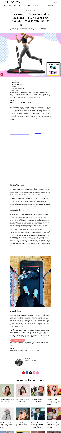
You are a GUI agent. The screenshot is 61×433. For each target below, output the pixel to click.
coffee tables (35, 113)
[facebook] (26, 372)
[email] (37, 372)
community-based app (28, 329)
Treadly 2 (38, 97)
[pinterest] (1, 74)
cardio (30, 92)
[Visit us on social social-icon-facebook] (52, 2)
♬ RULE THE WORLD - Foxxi (16, 134)
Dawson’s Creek (31, 238)
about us (35, 5)
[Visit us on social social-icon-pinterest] (50, 2)
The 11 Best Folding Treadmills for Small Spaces (21, 102)
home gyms (14, 92)
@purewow (12, 132)
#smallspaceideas (38, 133)
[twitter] (30, 372)
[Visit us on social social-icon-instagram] (54, 2)
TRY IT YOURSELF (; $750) (18, 340)
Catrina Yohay (29, 359)
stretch (21, 321)
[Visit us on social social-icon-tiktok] (47, 2)
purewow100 (28, 10)
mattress (28, 189)
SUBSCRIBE (50, 5)
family (21, 5)
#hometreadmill (26, 134)
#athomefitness (20, 134)
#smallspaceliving (13, 134)
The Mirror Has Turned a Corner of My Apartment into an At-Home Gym (27, 350)
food (15, 5)
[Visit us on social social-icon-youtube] (56, 2)
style (9, 5)
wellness (28, 5)
